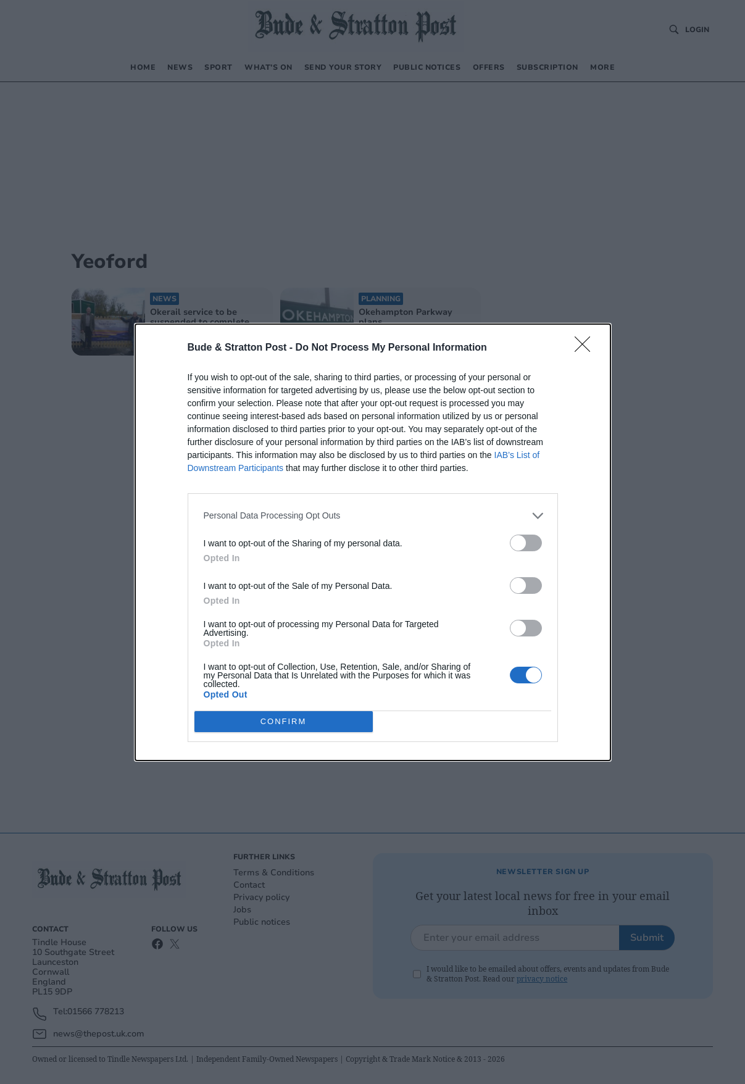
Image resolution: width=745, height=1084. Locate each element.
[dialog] (372, 542)
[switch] (526, 543)
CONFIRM (283, 720)
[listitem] (373, 515)
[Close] (586, 348)
